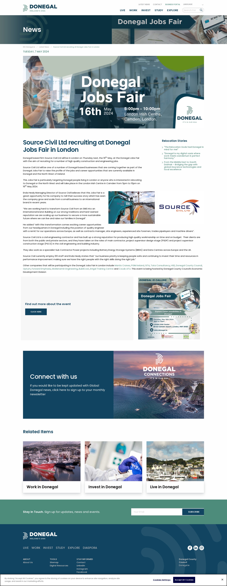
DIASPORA (90, 547)
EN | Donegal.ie (29, 45)
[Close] (222, 579)
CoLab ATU (125, 267)
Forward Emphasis (41, 267)
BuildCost (84, 267)
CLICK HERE (36, 310)
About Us (28, 561)
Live (122, 9)
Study (159, 9)
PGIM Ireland (137, 264)
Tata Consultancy (160, 264)
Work (133, 9)
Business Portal (172, 3)
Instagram (82, 568)
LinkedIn (81, 565)
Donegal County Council (189, 264)
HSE (173, 264)
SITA (147, 264)
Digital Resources (59, 565)
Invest (146, 9)
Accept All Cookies (184, 579)
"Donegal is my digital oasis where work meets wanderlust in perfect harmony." (182, 154)
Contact (157, 3)
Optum (27, 267)
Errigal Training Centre (102, 267)
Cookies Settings (161, 579)
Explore (172, 9)
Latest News (144, 3)
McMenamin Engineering (65, 267)
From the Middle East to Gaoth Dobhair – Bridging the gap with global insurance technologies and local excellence (182, 164)
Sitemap (54, 561)
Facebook (82, 571)
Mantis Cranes (122, 264)
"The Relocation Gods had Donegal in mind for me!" (184, 147)
